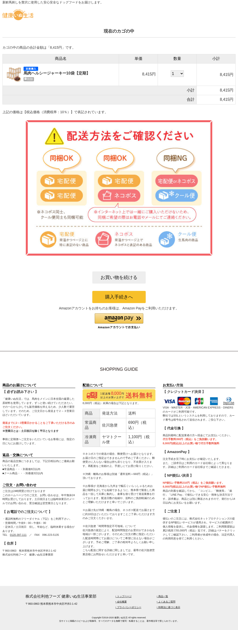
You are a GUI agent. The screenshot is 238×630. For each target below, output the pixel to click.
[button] (119, 321)
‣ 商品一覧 (162, 596)
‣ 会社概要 (121, 601)
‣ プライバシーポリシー (128, 607)
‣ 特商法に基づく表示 (168, 607)
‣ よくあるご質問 (166, 601)
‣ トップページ (123, 596)
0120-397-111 (18, 534)
